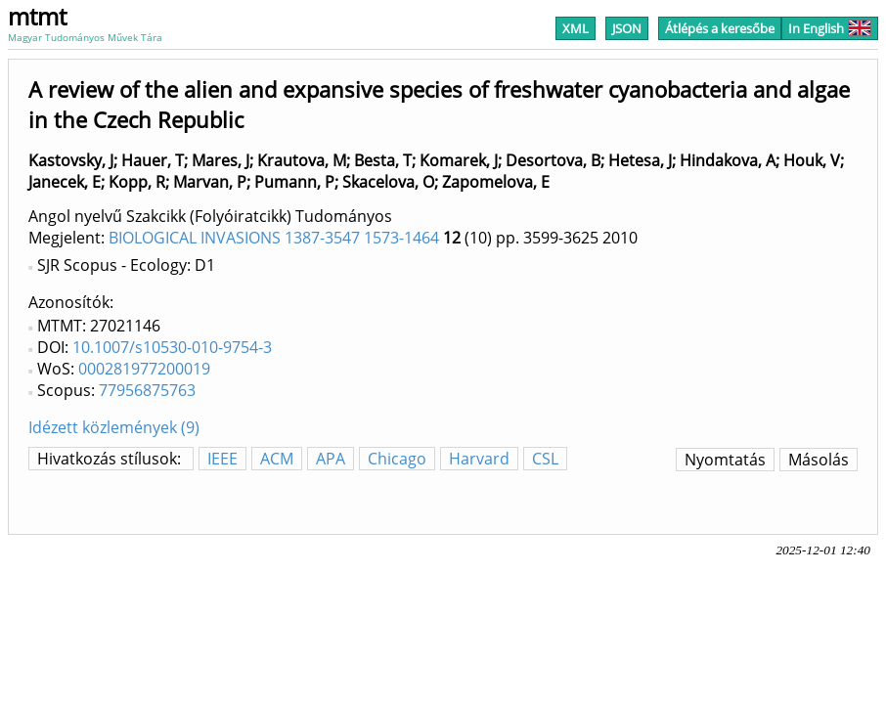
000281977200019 (144, 368)
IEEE (222, 458)
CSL (545, 458)
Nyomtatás (725, 459)
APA (330, 458)
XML (575, 28)
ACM (276, 458)
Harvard (479, 458)
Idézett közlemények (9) (113, 427)
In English (829, 28)
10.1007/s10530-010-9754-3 (172, 347)
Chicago (397, 458)
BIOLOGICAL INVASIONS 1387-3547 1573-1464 (274, 237)
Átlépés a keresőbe (720, 28)
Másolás (818, 459)
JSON (627, 28)
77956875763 (147, 390)
